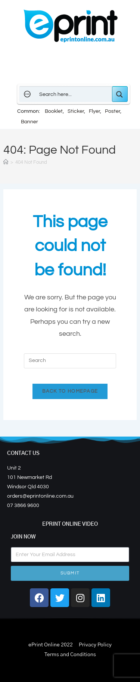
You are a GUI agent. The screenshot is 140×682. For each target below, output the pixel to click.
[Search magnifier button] (120, 94)
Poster (112, 111)
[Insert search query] (70, 360)
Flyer (94, 111)
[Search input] (74, 94)
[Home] (5, 162)
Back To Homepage (70, 391)
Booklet (54, 111)
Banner (29, 121)
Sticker (76, 111)
